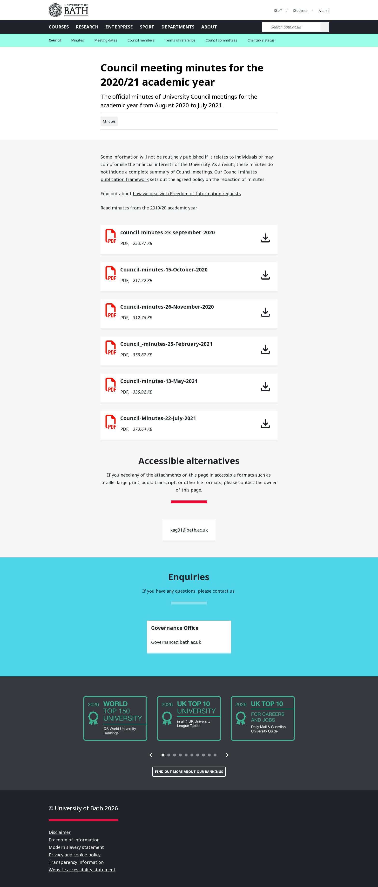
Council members (141, 40)
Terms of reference (180, 40)
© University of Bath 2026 (83, 808)
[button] (151, 755)
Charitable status (261, 40)
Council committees (221, 40)
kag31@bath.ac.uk (189, 530)
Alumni (324, 10)
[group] (115, 718)
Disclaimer (60, 832)
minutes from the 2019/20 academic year (154, 208)
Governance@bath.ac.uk (176, 642)
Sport (147, 27)
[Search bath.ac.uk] (291, 27)
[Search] (324, 27)
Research (87, 27)
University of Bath (70, 10)
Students (300, 10)
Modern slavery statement (76, 847)
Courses (59, 27)
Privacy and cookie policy (75, 855)
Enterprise (119, 27)
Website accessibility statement (82, 870)
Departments (177, 27)
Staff (278, 10)
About (209, 27)
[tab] (163, 755)
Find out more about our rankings (189, 771)
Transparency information (76, 862)
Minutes (77, 40)
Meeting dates (105, 40)
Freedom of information (74, 840)
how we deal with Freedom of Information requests (187, 193)
